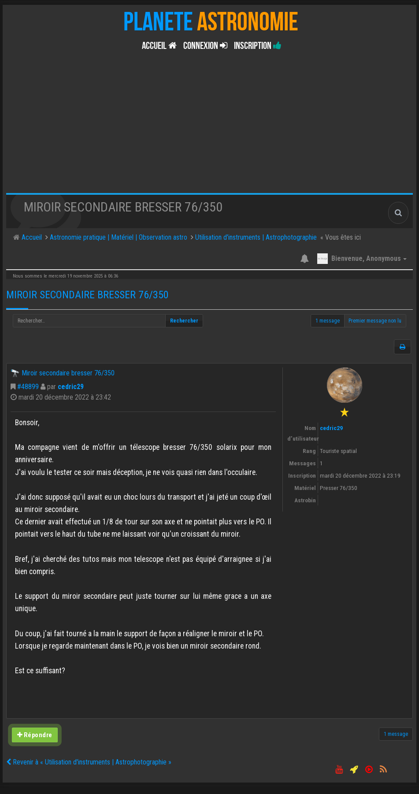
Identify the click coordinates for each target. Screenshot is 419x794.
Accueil (159, 46)
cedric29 (71, 386)
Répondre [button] (35, 734)
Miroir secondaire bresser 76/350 (87, 295)
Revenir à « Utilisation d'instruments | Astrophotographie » (88, 762)
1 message (327, 321)
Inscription (258, 46)
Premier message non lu (375, 321)
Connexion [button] (205, 46)
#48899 (28, 386)
